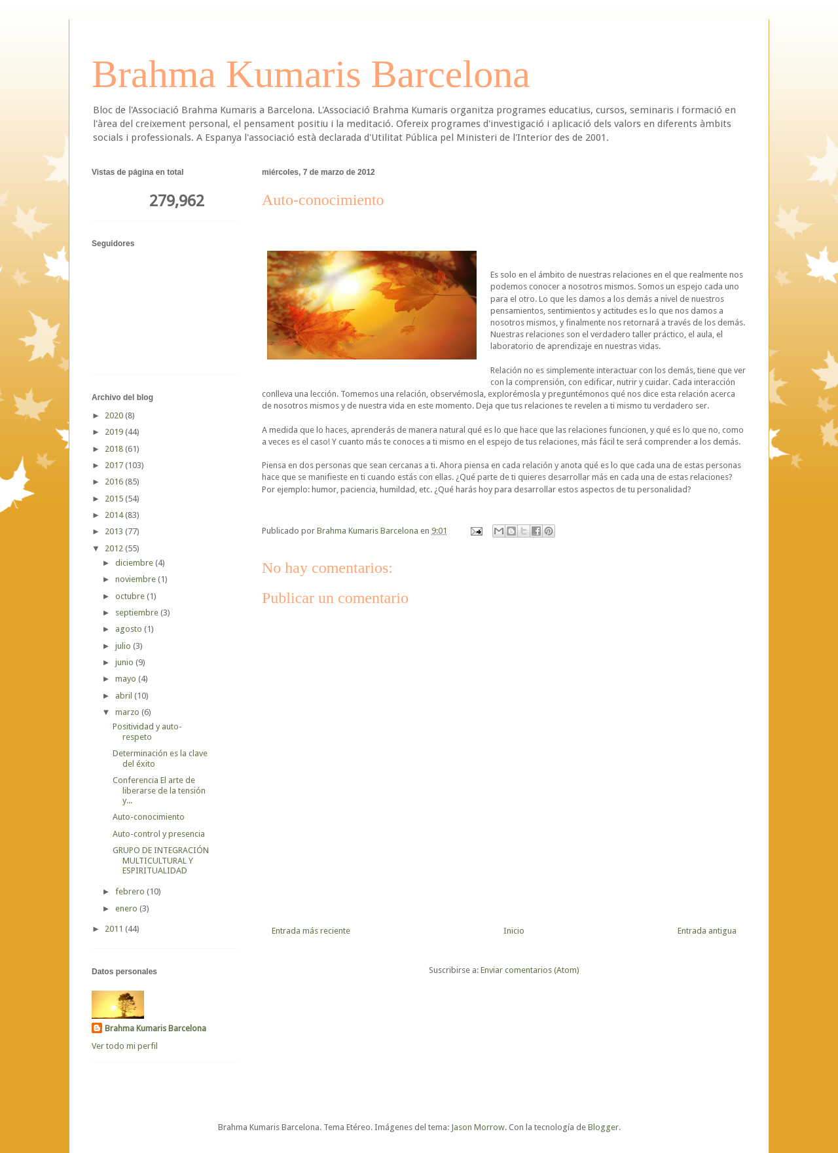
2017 (115, 465)
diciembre (135, 563)
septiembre (137, 612)
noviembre (136, 579)
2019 (115, 432)
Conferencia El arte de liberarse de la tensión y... (159, 790)
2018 (115, 449)
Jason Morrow (478, 1127)
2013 (115, 531)
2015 (115, 498)
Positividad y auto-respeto (147, 732)
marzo (128, 712)
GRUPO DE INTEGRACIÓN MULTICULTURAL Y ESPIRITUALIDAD (161, 860)
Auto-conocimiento (149, 817)
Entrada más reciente (311, 931)
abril (124, 696)
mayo (126, 679)
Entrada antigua (707, 931)
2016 (115, 481)
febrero (131, 891)
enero (127, 908)
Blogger (603, 1127)
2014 (115, 515)
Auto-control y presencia (159, 834)
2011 (115, 929)
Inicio (513, 931)
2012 (115, 548)
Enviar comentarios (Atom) (530, 970)
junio (125, 662)
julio (124, 646)
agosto (129, 629)
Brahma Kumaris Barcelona (311, 74)
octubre (131, 596)
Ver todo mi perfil (125, 1046)
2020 (115, 415)
